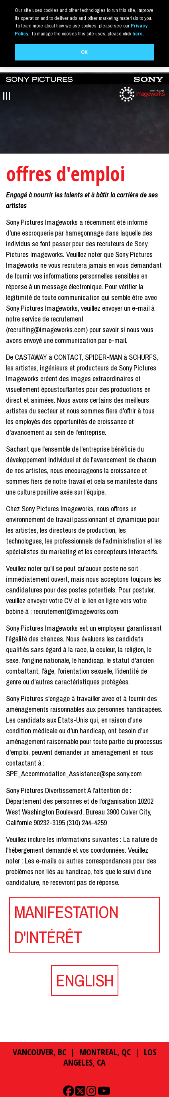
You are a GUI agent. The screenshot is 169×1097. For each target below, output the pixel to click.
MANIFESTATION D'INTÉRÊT (66, 924)
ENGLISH (85, 980)
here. (138, 33)
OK (84, 52)
